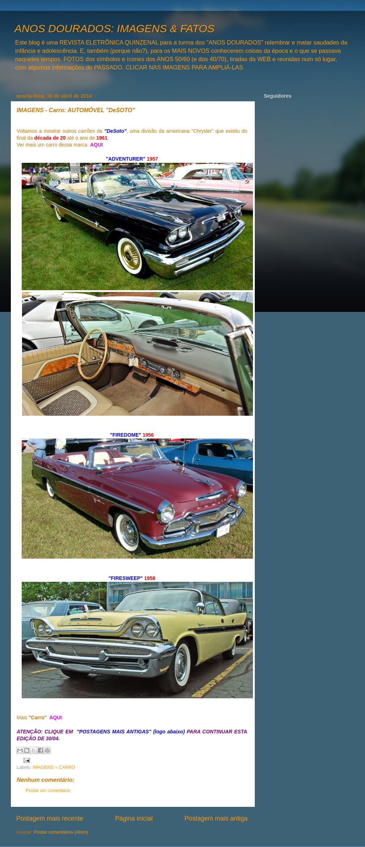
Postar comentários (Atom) (61, 832)
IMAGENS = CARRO (54, 767)
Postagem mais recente (49, 818)
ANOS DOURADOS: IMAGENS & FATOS (114, 28)
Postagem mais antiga (216, 818)
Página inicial (134, 818)
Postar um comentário (48, 790)
